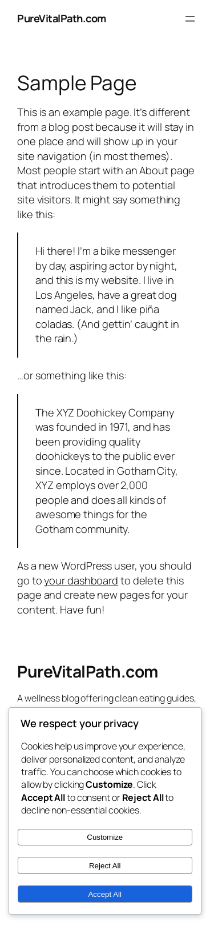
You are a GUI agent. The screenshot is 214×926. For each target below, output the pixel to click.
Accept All (105, 894)
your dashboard (81, 580)
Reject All (105, 865)
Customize (105, 837)
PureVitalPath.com (61, 18)
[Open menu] (190, 19)
